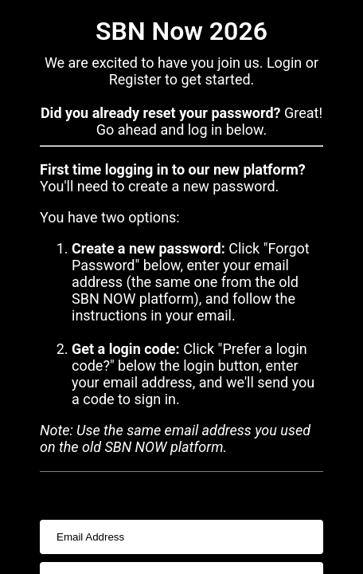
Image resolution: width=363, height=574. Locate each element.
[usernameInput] (181, 537)
